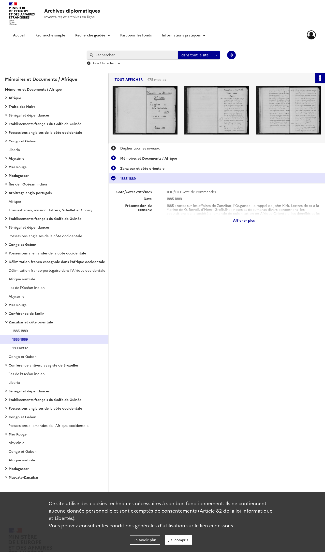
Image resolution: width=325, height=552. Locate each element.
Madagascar (19, 175)
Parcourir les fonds (136, 35)
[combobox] (199, 55)
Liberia (14, 149)
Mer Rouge (18, 166)
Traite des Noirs (22, 106)
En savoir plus (144, 539)
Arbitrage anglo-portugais (30, 192)
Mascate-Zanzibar (24, 477)
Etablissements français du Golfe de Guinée (45, 123)
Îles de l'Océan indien (27, 287)
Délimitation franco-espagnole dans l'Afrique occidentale (57, 261)
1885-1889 (20, 330)
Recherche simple (50, 35)
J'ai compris (178, 539)
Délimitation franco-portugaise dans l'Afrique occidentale (57, 270)
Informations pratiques (181, 35)
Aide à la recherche (106, 63)
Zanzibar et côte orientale (31, 321)
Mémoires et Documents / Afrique (33, 89)
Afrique (15, 97)
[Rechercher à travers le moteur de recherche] (135, 54)
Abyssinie (16, 158)
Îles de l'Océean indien (28, 184)
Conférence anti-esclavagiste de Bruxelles (43, 365)
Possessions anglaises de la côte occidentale (45, 132)
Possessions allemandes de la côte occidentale (47, 253)
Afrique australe (22, 278)
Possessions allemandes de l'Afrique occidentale (49, 425)
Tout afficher (129, 79)
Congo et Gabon (22, 140)
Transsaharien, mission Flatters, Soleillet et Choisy (50, 209)
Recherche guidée (90, 35)
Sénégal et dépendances (29, 115)
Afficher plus (244, 220)
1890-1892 (20, 347)
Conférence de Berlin (26, 313)
